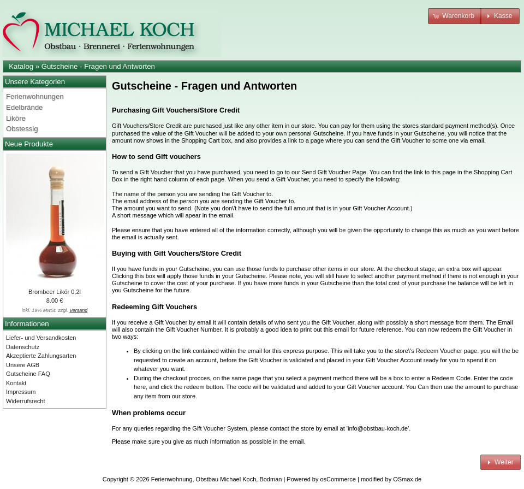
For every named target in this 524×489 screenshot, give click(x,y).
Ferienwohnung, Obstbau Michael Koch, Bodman (216, 479)
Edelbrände (24, 107)
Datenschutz (22, 347)
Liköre (16, 118)
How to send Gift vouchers (156, 156)
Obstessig (22, 129)
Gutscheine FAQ (28, 373)
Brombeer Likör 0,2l (54, 291)
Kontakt (16, 383)
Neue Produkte (29, 144)
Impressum (20, 391)
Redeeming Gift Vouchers (154, 307)
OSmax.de (407, 479)
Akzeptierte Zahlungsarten (41, 355)
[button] (454, 16)
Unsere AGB (22, 365)
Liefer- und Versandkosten (41, 337)
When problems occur (149, 413)
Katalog (21, 66)
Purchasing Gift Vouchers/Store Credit (176, 110)
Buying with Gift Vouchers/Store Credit (176, 253)
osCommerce (338, 479)
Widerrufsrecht (25, 401)
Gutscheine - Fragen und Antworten (98, 66)
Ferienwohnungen (35, 96)
